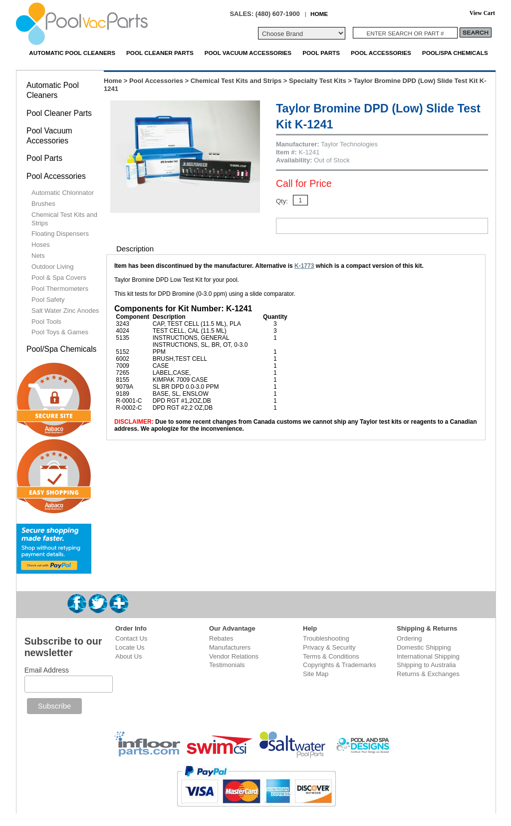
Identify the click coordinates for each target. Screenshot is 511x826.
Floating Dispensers (60, 233)
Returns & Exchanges (428, 674)
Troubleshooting (326, 638)
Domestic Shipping (424, 647)
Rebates (221, 638)
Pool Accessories (381, 52)
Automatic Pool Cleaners (72, 52)
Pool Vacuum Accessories (248, 52)
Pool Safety (48, 299)
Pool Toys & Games (59, 332)
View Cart (482, 13)
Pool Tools (46, 321)
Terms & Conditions (331, 656)
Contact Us (131, 638)
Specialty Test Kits (317, 80)
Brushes (43, 203)
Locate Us (130, 647)
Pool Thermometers (59, 288)
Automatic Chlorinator (62, 192)
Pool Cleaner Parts (160, 52)
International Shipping (428, 656)
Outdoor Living (52, 266)
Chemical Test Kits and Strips (236, 80)
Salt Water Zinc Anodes (65, 310)
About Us (128, 656)
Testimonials (227, 665)
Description (135, 248)
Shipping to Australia (426, 665)
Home (113, 80)
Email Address (46, 670)
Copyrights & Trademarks (339, 665)
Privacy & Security (329, 647)
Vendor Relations (233, 656)
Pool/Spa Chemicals (455, 52)
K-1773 (304, 265)
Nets (38, 255)
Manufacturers (230, 647)
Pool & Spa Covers (58, 277)
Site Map (315, 674)
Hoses (40, 244)
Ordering (409, 638)
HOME (319, 13)
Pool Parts (321, 52)
